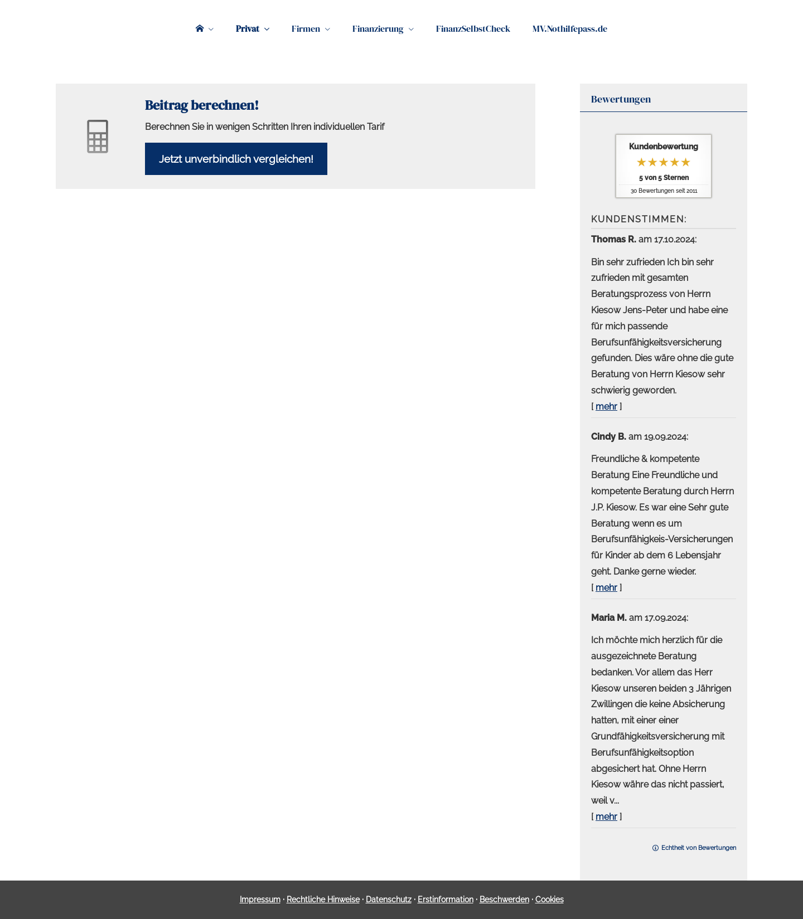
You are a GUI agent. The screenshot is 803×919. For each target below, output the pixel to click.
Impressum (260, 899)
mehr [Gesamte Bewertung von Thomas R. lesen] (606, 406)
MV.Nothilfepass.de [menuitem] (570, 28)
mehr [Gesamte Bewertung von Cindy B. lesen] (606, 587)
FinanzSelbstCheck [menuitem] (473, 28)
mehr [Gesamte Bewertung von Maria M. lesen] (606, 816)
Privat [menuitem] (247, 28)
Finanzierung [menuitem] (378, 28)
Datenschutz (389, 899)
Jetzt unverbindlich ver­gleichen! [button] (236, 159)
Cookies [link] (549, 899)
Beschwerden (504, 899)
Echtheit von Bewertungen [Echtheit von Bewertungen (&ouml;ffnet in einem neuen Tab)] (698, 848)
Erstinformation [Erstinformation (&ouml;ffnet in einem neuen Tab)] (445, 899)
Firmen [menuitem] (306, 28)
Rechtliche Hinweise (323, 899)
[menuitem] (205, 28)
